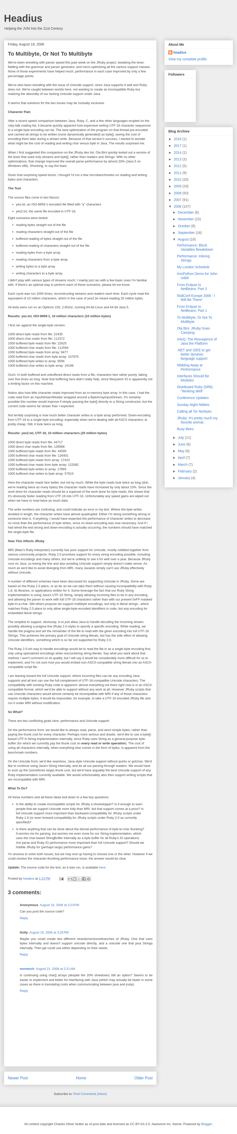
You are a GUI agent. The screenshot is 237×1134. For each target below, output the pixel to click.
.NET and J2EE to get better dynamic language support (193, 354)
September (187, 233)
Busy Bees (185, 429)
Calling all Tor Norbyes (194, 411)
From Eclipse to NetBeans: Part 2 (192, 287)
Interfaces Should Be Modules (193, 378)
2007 (178, 200)
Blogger (206, 1124)
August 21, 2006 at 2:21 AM (55, 969)
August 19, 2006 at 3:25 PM (49, 932)
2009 (178, 186)
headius (179, 52)
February (185, 471)
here (102, 867)
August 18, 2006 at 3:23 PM (59, 905)
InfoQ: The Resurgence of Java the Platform (197, 341)
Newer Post (18, 1078)
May (181, 451)
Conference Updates (193, 398)
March (183, 465)
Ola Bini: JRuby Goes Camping (193, 330)
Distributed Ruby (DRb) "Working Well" (195, 389)
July (181, 438)
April (182, 458)
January (184, 478)
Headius (23, 18)
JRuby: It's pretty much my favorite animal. (197, 420)
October (184, 226)
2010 (178, 179)
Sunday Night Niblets (193, 405)
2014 (178, 153)
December (186, 212)
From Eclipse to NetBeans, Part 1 (192, 309)
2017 (178, 146)
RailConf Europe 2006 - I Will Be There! (196, 298)
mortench (27, 969)
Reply (24, 918)
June (182, 444)
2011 (178, 173)
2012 (178, 166)
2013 (178, 159)
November (186, 219)
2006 (178, 206)
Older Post (143, 1078)
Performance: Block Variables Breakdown (195, 247)
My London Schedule (193, 267)
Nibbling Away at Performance (189, 367)
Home (81, 1078)
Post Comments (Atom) (90, 1094)
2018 (178, 139)
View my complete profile (187, 59)
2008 (178, 193)
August (183, 239)
